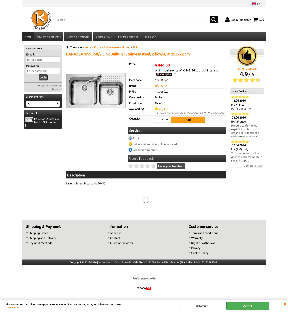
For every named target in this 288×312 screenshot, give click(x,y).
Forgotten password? (49, 85)
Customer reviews (121, 243)
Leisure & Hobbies (128, 36)
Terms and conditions (204, 233)
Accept (247, 306)
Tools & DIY (150, 36)
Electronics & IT (103, 36)
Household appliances (49, 36)
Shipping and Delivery (42, 238)
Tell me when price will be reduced (155, 144)
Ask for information (145, 150)
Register (56, 89)
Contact (115, 238)
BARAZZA (161, 85)
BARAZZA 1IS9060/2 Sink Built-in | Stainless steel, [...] (42, 122)
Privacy (195, 248)
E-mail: (30, 54)
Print (136, 138)
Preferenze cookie (144, 278)
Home (28, 36)
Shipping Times (38, 233)
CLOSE (285, 304)
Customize (201, 306)
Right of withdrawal (203, 243)
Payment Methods (40, 243)
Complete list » (253, 165)
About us (115, 233)
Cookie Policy (12, 307)
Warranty (197, 238)
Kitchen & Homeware (78, 36)
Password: (32, 65)
